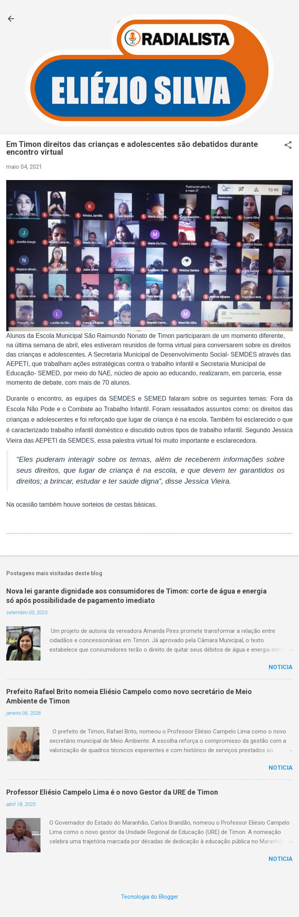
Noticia (281, 667)
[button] (288, 145)
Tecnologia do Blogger (149, 896)
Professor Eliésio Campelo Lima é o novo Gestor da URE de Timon (112, 792)
